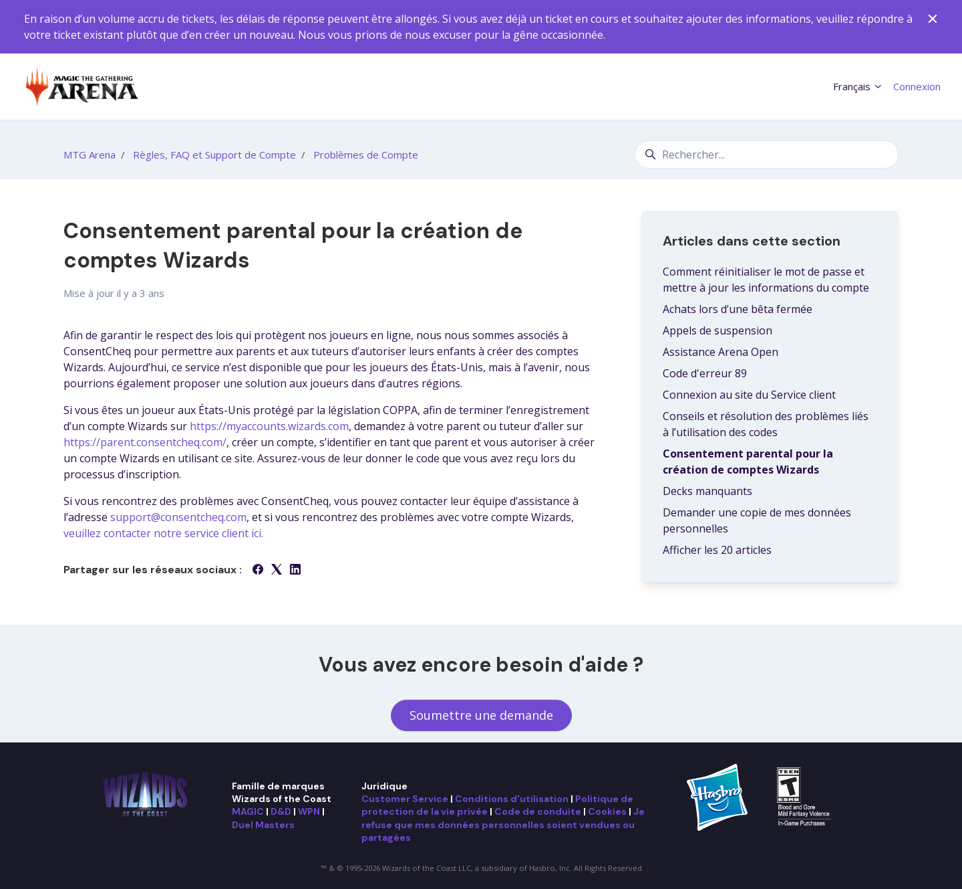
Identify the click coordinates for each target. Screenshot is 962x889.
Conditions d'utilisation (512, 799)
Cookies (607, 811)
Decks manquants (707, 491)
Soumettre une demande (481, 715)
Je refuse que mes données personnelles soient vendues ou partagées (503, 824)
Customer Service (404, 799)
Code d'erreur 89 (705, 373)
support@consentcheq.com (178, 517)
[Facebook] (258, 570)
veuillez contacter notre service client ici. (163, 533)
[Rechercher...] (767, 154)
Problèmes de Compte (365, 154)
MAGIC (248, 811)
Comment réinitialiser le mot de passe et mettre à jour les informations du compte (766, 279)
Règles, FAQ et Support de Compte (214, 154)
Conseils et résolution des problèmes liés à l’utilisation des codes (765, 424)
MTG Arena (89, 154)
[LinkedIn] (295, 570)
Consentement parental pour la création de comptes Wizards (748, 461)
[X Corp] (276, 570)
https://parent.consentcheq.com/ (144, 442)
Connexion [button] (917, 86)
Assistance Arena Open (720, 351)
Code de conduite (537, 811)
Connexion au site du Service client (749, 394)
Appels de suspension (717, 330)
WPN (309, 811)
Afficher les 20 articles (717, 549)
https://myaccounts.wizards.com (269, 426)
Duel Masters (263, 825)
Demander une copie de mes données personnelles (757, 520)
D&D (281, 811)
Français (858, 86)
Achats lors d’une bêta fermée (737, 309)
